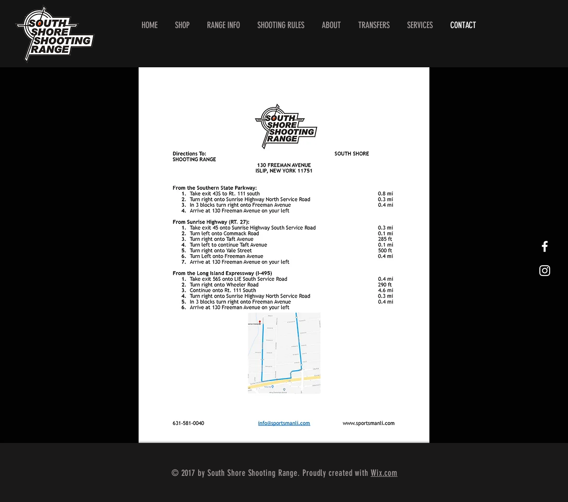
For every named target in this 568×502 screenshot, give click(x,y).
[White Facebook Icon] (544, 246)
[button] (223, 25)
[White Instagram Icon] (544, 270)
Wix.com (384, 473)
